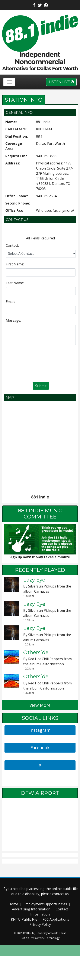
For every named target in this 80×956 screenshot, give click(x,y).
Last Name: (15, 283)
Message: (13, 320)
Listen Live (61, 82)
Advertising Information (31, 909)
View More (40, 705)
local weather (40, 846)
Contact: (12, 245)
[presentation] (40, 364)
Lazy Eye (34, 580)
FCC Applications (56, 919)
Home (13, 904)
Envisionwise (37, 938)
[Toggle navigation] (9, 82)
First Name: (15, 264)
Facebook (40, 747)
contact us (60, 893)
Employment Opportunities (45, 904)
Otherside (35, 652)
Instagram (40, 730)
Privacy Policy (40, 924)
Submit (41, 385)
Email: (10, 301)
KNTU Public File (24, 919)
